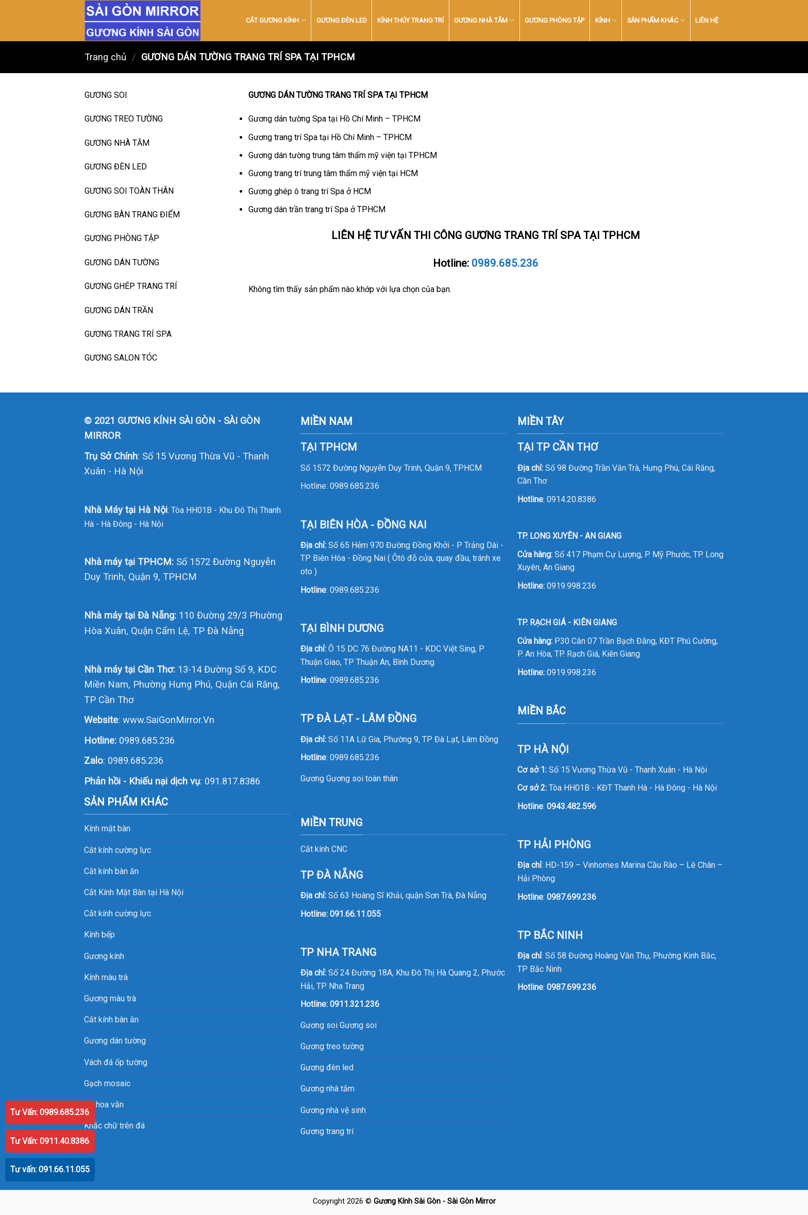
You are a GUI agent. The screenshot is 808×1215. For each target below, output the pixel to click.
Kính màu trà (106, 977)
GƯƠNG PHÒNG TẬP (554, 20)
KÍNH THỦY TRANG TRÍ (410, 20)
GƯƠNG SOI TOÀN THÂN (129, 191)
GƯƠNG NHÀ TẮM (484, 20)
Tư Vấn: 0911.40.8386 (49, 1141)
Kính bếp (99, 934)
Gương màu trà (110, 998)
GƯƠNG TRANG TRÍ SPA (128, 334)
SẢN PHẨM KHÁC (656, 20)
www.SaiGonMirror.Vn (168, 719)
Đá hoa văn (104, 1104)
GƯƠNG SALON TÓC (121, 358)
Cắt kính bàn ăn (111, 871)
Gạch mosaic (107, 1083)
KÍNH (606, 20)
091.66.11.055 (355, 914)
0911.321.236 (354, 1004)
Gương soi (358, 1025)
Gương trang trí (327, 1131)
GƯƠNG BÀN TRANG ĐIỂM (132, 214)
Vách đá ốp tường (115, 1062)
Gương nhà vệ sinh (333, 1110)
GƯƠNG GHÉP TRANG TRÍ (131, 286)
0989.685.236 (505, 263)
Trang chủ (105, 57)
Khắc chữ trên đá (114, 1126)
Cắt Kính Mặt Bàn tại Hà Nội (133, 892)
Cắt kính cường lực (117, 850)
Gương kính (104, 956)
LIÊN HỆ (706, 20)
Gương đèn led (327, 1067)
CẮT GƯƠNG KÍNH (276, 20)
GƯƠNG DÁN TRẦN (119, 310)
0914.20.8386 (571, 499)
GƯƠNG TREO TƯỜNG (124, 119)
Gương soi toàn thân (362, 778)
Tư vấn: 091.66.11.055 (50, 1169)
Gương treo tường (332, 1046)
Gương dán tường (115, 1041)
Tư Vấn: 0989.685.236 (49, 1112)
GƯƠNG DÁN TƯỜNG (122, 262)
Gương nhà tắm (327, 1088)
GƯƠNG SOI (106, 95)
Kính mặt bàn (107, 828)
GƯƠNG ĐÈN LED (341, 20)
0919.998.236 (571, 586)
